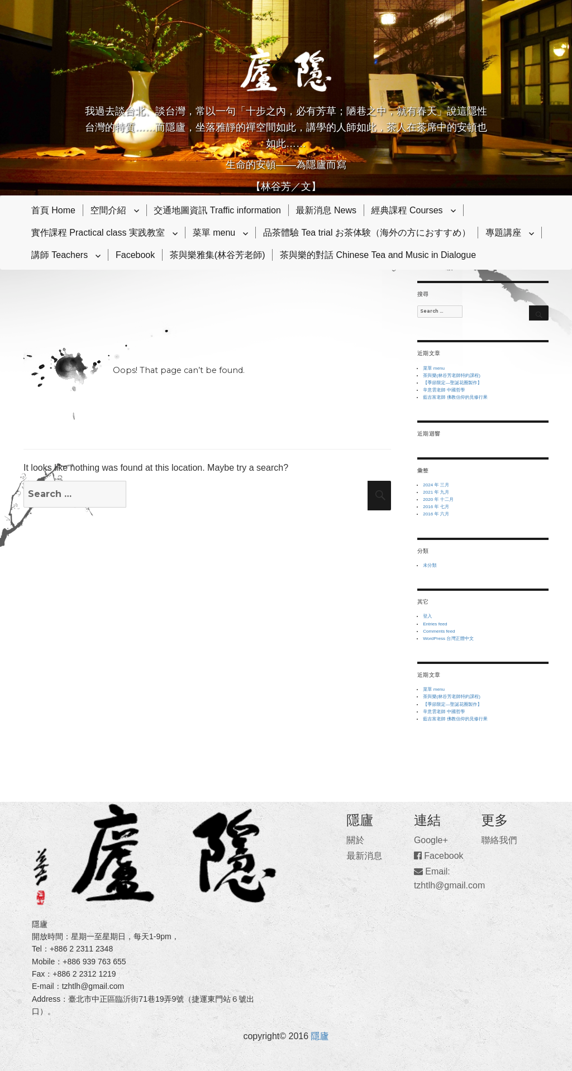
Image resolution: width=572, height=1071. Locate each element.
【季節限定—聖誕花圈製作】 (452, 382)
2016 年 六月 (436, 514)
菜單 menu (214, 232)
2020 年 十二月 (438, 499)
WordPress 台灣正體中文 (448, 638)
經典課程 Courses (407, 210)
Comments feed (439, 631)
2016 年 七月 (436, 506)
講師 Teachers (59, 255)
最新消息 (364, 855)
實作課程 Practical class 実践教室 (98, 232)
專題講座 (503, 232)
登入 (427, 616)
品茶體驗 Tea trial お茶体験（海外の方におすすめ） (367, 232)
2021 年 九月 (436, 492)
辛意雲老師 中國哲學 (444, 390)
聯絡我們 (499, 840)
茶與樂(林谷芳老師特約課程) (451, 375)
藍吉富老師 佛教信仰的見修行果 (455, 397)
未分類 (429, 565)
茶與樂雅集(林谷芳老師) (217, 255)
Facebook (135, 255)
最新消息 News (326, 210)
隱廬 (320, 1036)
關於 (355, 840)
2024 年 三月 (436, 484)
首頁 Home (53, 210)
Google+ (431, 840)
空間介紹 (108, 210)
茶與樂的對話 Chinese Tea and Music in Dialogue (378, 255)
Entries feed (435, 624)
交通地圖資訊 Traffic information (217, 210)
